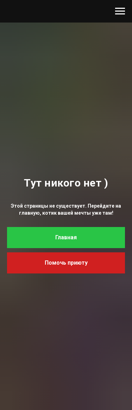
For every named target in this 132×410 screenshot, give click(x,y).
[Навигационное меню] (120, 11)
